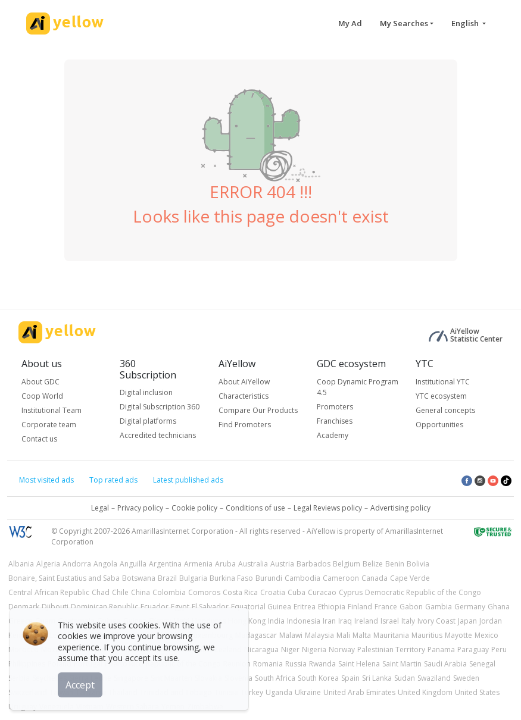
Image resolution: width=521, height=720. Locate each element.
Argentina (165, 564)
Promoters (335, 407)
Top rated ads (113, 480)
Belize (373, 564)
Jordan (490, 621)
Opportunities (439, 425)
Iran (329, 621)
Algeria (48, 564)
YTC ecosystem (441, 396)
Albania (21, 564)
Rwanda (322, 664)
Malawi (290, 635)
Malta (361, 635)
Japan (467, 621)
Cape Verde (410, 578)
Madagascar (256, 635)
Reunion (237, 664)
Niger (290, 649)
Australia (253, 564)
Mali (343, 635)
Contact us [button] (39, 439)
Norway (342, 649)
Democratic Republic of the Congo (423, 592)
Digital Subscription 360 (159, 407)
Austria (282, 564)
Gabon (411, 607)
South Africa (275, 678)
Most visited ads (46, 480)
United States (477, 692)
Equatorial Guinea (261, 607)
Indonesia (303, 621)
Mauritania (391, 635)
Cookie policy (194, 508)
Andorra (77, 564)
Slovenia (238, 678)
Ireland (366, 621)
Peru (499, 649)
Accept (81, 683)
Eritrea (305, 607)
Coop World (42, 396)
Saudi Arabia (445, 664)
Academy (332, 435)
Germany (469, 607)
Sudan (404, 678)
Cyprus (351, 592)
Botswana (138, 578)
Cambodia (302, 578)
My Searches (404, 23)
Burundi (268, 578)
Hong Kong (247, 621)
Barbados (313, 564)
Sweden (466, 678)
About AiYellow (244, 382)
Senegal (482, 664)
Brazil (167, 578)
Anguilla (133, 564)
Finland (360, 607)
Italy (408, 621)
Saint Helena (359, 664)
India (276, 621)
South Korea (318, 678)
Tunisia (226, 692)
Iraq (345, 621)
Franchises (334, 421)
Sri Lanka (377, 678)
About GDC (40, 382)
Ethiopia (331, 607)
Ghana (499, 607)
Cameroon (341, 578)
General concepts (445, 410)
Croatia (272, 592)
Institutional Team (51, 410)
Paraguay (473, 649)
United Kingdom (425, 692)
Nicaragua (261, 649)
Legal (100, 508)
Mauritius (426, 635)
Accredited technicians (158, 435)
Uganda (279, 692)
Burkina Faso (231, 578)
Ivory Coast (436, 621)
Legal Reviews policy (328, 508)
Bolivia (418, 564)
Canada (374, 578)
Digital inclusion (146, 392)
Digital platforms (148, 421)
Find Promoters (245, 425)
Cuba (296, 592)
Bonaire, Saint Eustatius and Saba (64, 578)
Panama (441, 649)
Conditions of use (255, 508)
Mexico (486, 635)
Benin (394, 564)
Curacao (322, 592)
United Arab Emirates (359, 692)
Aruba (225, 564)
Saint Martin (402, 664)
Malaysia (319, 635)
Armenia (198, 564)
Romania (268, 664)
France (386, 607)
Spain (350, 678)
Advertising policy (400, 508)
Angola (105, 564)
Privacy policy (140, 508)
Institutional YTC (443, 382)
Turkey (252, 692)
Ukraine (308, 692)
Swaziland (434, 678)
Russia (296, 664)
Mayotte (458, 635)
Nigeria (314, 649)
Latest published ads (188, 480)
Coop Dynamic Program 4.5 (357, 387)
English (466, 23)
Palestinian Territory (391, 649)
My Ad (350, 23)
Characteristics (244, 396)
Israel (389, 621)
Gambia (438, 607)
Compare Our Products (258, 410)
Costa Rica (240, 592)
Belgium (346, 564)
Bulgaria (193, 578)
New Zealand (219, 649)
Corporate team (48, 425)
